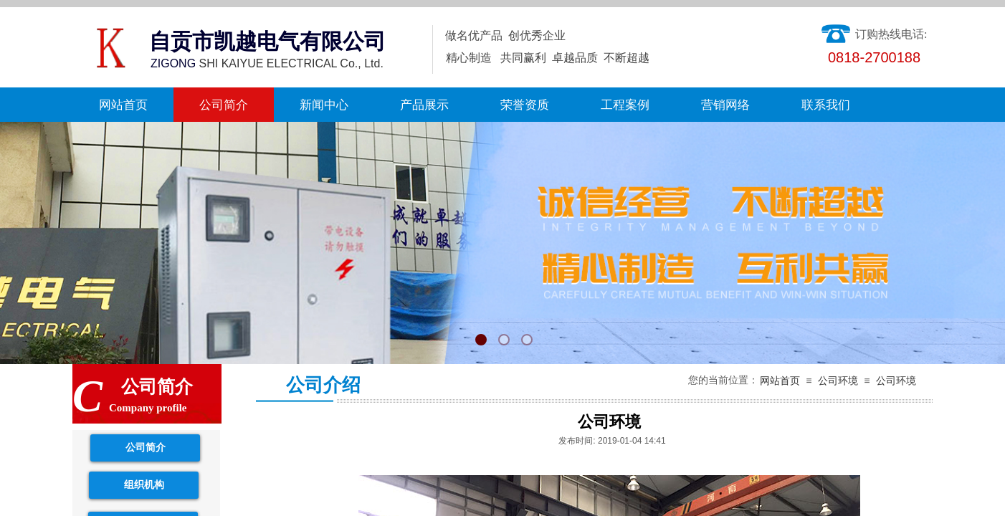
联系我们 (825, 105)
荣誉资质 (524, 105)
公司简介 (223, 105)
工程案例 (625, 105)
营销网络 (725, 105)
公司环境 (838, 381)
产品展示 (424, 105)
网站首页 (123, 105)
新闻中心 (324, 105)
